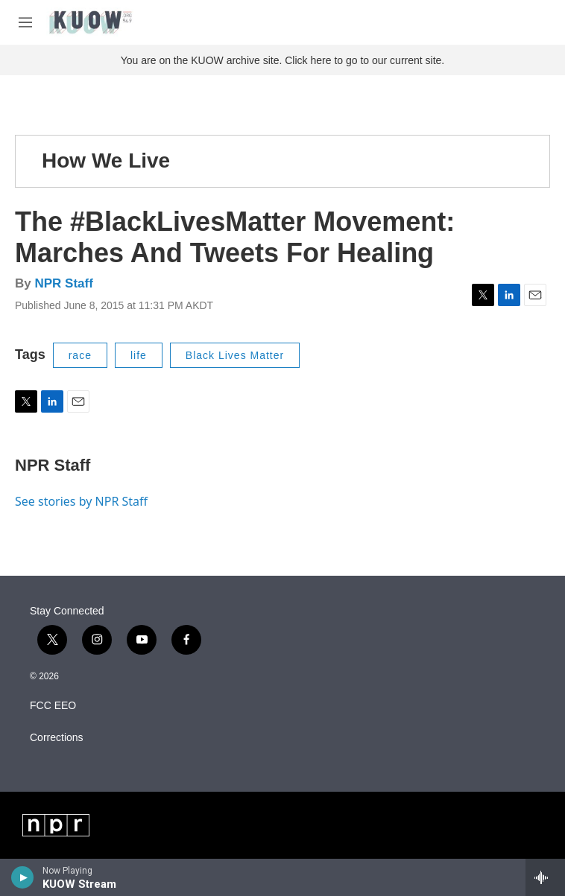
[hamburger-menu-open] (25, 22)
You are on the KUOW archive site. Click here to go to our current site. (282, 60)
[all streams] (545, 877)
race (80, 355)
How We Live (106, 160)
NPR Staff (63, 283)
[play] (22, 877)
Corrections (56, 737)
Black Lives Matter (235, 355)
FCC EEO (53, 705)
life (138, 355)
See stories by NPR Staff (81, 501)
